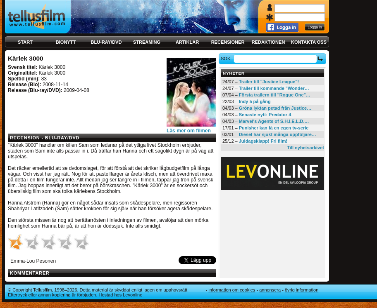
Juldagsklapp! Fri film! (263, 141)
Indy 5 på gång (255, 101)
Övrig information (301, 289)
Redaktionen (268, 42)
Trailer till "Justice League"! (269, 81)
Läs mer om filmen (189, 131)
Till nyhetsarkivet (305, 147)
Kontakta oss (309, 42)
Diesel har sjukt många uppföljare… (277, 134)
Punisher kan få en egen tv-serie (274, 127)
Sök (227, 58)
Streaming (146, 42)
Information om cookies (231, 289)
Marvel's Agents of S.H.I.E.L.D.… (274, 121)
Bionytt (66, 42)
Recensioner (228, 42)
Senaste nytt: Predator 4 (265, 114)
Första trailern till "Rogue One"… (274, 94)
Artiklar (187, 42)
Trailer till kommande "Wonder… (274, 88)
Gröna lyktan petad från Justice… (275, 108)
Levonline (132, 294)
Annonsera (270, 289)
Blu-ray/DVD (106, 42)
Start (25, 42)
